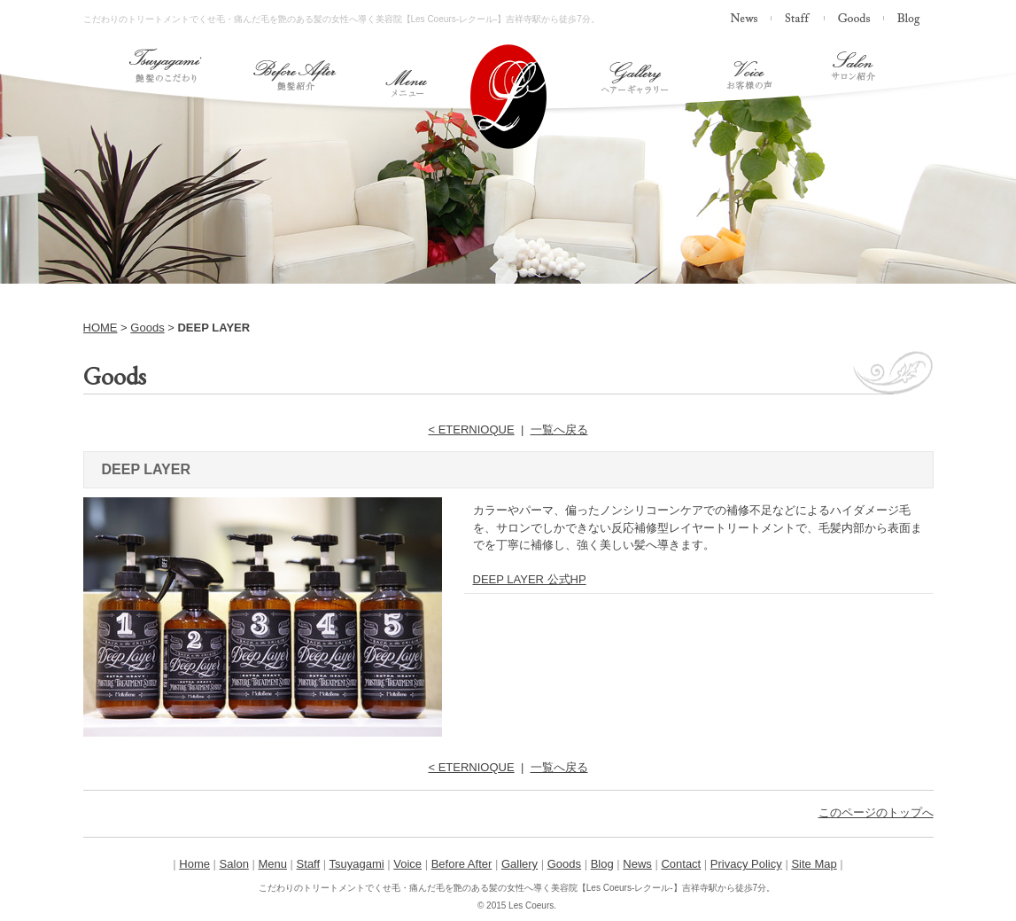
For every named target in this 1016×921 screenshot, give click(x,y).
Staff (309, 863)
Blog (602, 863)
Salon (234, 863)
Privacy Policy (746, 863)
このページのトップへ (876, 812)
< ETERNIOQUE (472, 429)
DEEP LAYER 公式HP (529, 579)
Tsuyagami (357, 863)
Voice (407, 863)
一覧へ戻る (559, 429)
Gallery (519, 863)
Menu (272, 863)
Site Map (813, 863)
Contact (681, 863)
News (637, 863)
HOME (100, 327)
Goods (147, 327)
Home (194, 863)
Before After (461, 863)
